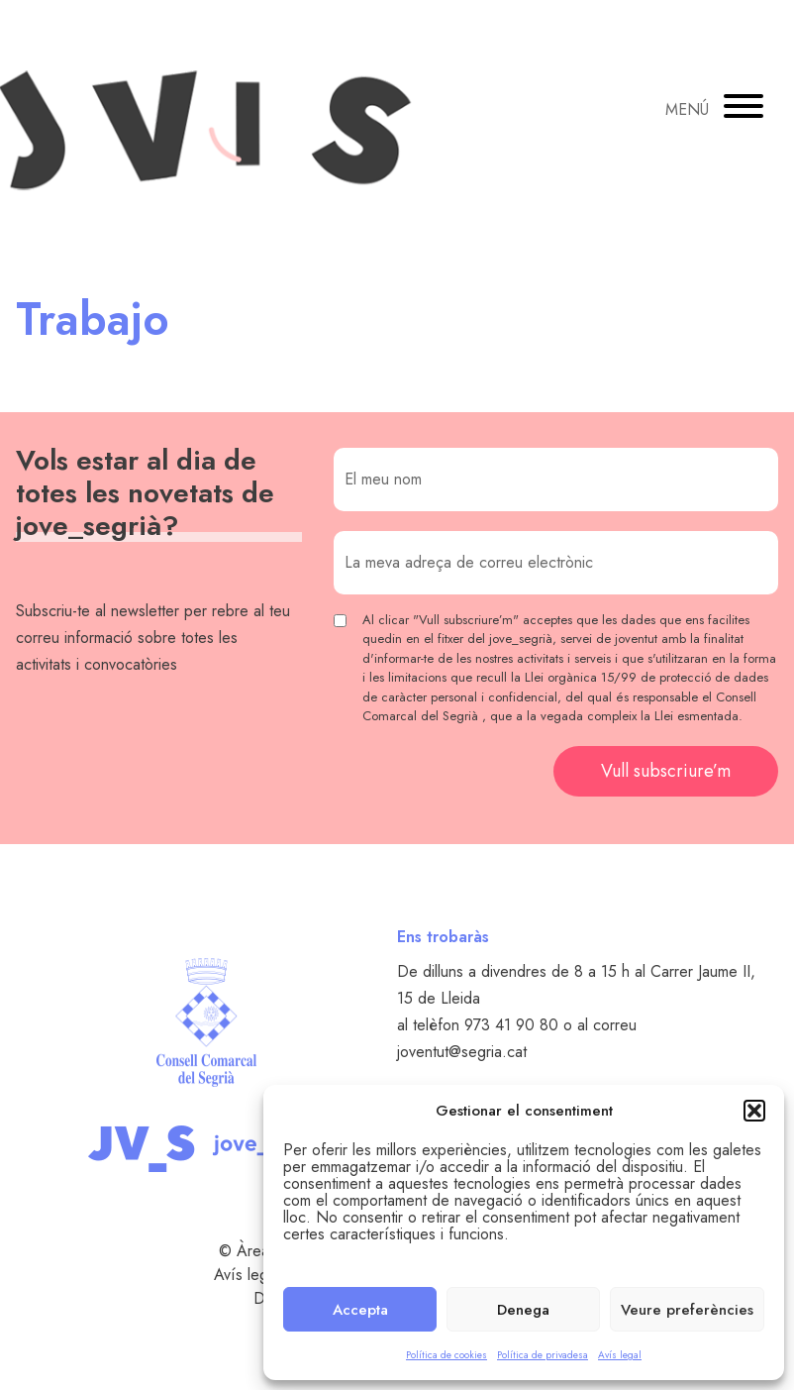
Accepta (360, 1310)
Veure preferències (687, 1310)
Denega (523, 1310)
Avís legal (620, 1354)
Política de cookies (446, 1354)
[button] (754, 1111)
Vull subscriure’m (666, 771)
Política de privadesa (542, 1354)
